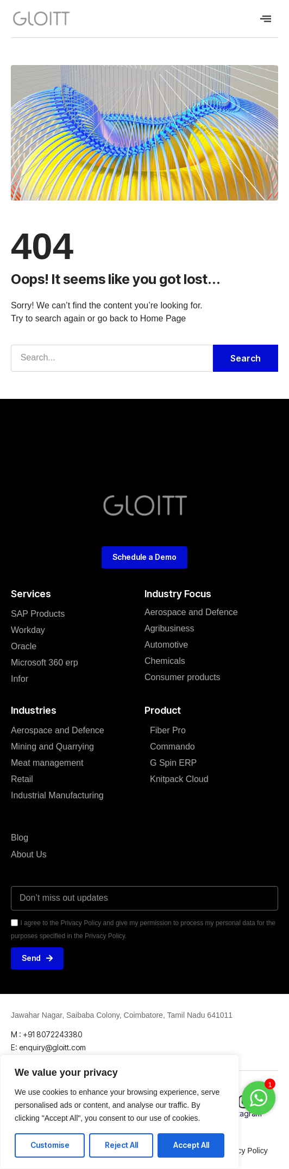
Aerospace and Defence (57, 730)
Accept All (191, 1144)
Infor (19, 678)
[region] (119, 1112)
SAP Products (38, 613)
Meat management (47, 762)
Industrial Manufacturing (57, 795)
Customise (50, 1144)
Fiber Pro (168, 730)
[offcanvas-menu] (265, 19)
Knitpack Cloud (179, 779)
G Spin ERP (173, 762)
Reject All (121, 1144)
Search (245, 358)
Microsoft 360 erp (44, 662)
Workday (28, 630)
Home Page (163, 318)
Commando (172, 746)
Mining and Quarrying (52, 746)
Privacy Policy (244, 1150)
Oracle (23, 646)
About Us (29, 854)
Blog (19, 837)
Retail (22, 779)
